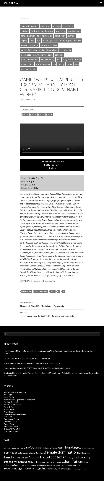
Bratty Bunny (9, 424)
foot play (70, 458)
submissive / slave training (33, 50)
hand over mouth (28, 69)
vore (76, 64)
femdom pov (66, 40)
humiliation (68, 26)
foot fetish (45, 26)
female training (47, 59)
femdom (25, 31)
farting (61, 64)
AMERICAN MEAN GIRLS (15, 392)
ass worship (65, 50)
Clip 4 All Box (11, 3)
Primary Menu (101, 3)
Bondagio (8, 417)
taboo (78, 59)
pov (38, 40)
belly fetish (68, 59)
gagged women (28, 35)
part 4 (49, 114)
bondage (56, 26)
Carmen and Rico (11, 431)
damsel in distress (49, 45)
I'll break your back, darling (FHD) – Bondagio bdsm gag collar (52, 314)
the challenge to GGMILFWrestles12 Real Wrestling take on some (32, 363)
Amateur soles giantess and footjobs (19, 399)
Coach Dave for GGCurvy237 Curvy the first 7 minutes (27, 358)
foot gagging (41, 291)
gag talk (71, 35)
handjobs (49, 462)
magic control (27, 64)
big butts (59, 54)
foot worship (37, 31)
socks (69, 64)
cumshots (26, 291)
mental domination (29, 59)
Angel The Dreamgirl (13, 404)
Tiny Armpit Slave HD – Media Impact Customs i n (52, 304)
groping (43, 462)
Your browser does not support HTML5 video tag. (52, 140)
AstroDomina (9, 409)
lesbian (77, 40)
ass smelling (8, 448)
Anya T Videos (10, 407)
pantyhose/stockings (43, 54)
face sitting (52, 50)
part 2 (33, 114)
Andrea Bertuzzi (11, 402)
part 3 (41, 114)
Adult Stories (9, 397)
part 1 (25, 114)
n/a (54, 64)
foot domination (44, 35)
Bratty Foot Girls (11, 426)
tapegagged (78, 469)
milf (58, 59)
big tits (24, 40)
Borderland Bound (11, 419)
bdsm (45, 40)
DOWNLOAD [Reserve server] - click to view (37, 281)
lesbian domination (29, 45)
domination (60, 35)
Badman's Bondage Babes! (15, 414)
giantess (54, 40)
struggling (60, 31)
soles (32, 40)
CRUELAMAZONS (12, 429)
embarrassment (43, 64)
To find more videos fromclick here (52, 164)
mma (53, 291)
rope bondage (74, 31)
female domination (29, 26)
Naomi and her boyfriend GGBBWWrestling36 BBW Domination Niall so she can (37, 368)
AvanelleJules (10, 412)
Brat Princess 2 (10, 421)
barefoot (49, 31)
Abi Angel (8, 394)
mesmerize (26, 54)
